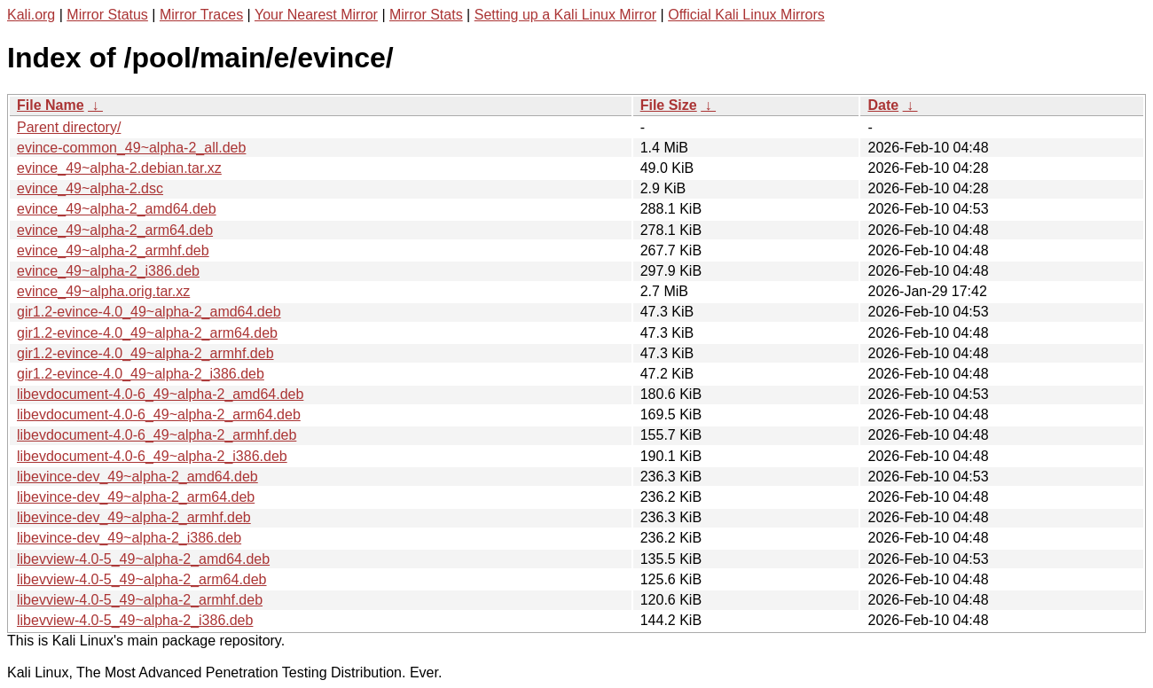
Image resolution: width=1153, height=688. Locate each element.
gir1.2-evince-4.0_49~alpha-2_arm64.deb (147, 332)
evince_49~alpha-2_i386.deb (108, 270)
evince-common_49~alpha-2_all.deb (131, 147)
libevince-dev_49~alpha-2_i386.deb (129, 537)
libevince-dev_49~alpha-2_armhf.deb (134, 517)
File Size (668, 105)
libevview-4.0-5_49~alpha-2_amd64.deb (143, 559)
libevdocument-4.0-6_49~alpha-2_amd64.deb (160, 394)
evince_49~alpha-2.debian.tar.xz (119, 168)
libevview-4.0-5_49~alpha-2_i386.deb (135, 620)
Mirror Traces (201, 14)
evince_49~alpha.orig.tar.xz (103, 291)
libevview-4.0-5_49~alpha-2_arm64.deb (142, 579)
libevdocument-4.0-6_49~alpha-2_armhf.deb (156, 434)
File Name (50, 105)
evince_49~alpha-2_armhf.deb (113, 250)
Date (882, 105)
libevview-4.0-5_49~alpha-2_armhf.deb (140, 599)
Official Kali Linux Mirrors (746, 14)
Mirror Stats (426, 14)
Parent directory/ (69, 127)
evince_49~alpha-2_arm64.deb (115, 230)
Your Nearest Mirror (316, 14)
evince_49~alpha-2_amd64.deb (116, 208)
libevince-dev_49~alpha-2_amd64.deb (137, 476)
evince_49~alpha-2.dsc (90, 188)
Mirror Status (107, 14)
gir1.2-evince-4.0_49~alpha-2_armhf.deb (145, 353)
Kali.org (31, 14)
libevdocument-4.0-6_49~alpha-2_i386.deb (152, 456)
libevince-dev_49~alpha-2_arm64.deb (136, 496)
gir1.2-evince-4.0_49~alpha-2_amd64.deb (149, 311)
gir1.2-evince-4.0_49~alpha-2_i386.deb (140, 373)
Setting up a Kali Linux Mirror (565, 14)
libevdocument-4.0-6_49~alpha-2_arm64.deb (159, 414)
